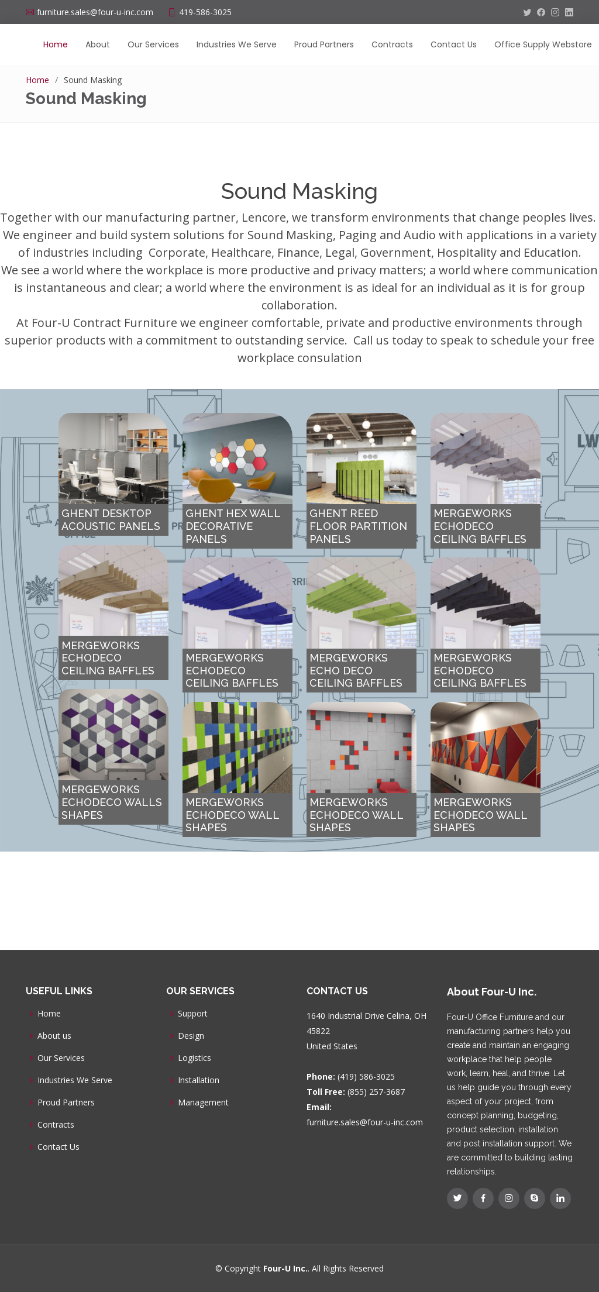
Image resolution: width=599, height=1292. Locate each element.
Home (55, 44)
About (97, 44)
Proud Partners (324, 44)
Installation (198, 1080)
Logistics (194, 1058)
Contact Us (454, 44)
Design (191, 1036)
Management (203, 1102)
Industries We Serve (237, 44)
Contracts (392, 44)
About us (54, 1036)
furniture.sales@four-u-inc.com (365, 1122)
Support (193, 1014)
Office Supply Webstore (543, 44)
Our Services (153, 44)
